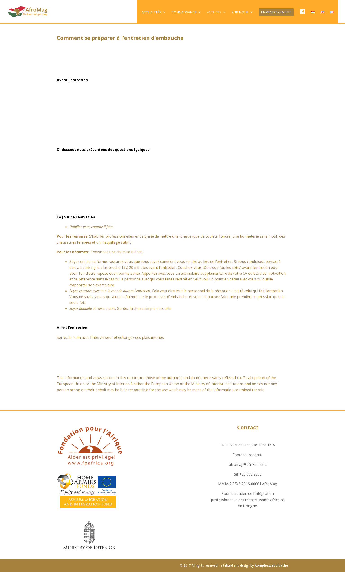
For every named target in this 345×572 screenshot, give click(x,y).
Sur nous (240, 12)
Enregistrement (276, 12)
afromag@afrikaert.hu (248, 464)
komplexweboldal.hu (271, 565)
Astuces (214, 12)
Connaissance (184, 12)
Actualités (151, 12)
